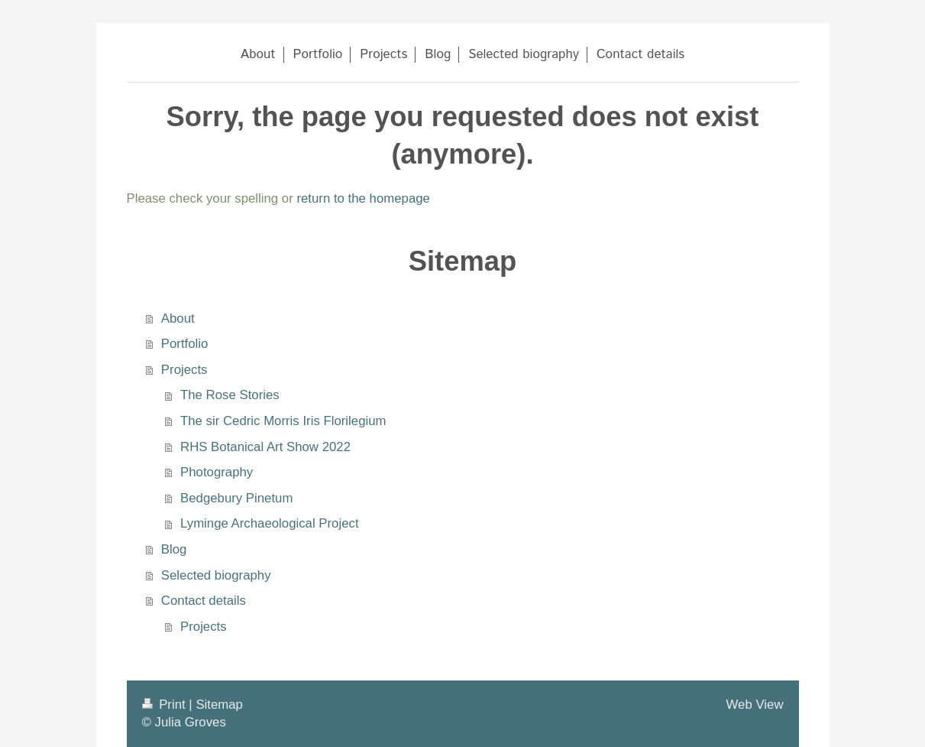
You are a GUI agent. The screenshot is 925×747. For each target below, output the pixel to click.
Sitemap (219, 704)
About (178, 318)
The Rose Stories (230, 395)
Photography (216, 472)
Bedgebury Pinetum (236, 498)
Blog (174, 549)
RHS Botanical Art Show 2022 (265, 447)
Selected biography (216, 575)
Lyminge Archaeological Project (269, 523)
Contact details (203, 600)
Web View (755, 704)
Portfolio (185, 343)
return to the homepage (362, 198)
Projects (184, 369)
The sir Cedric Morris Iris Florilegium (283, 421)
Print (165, 704)
